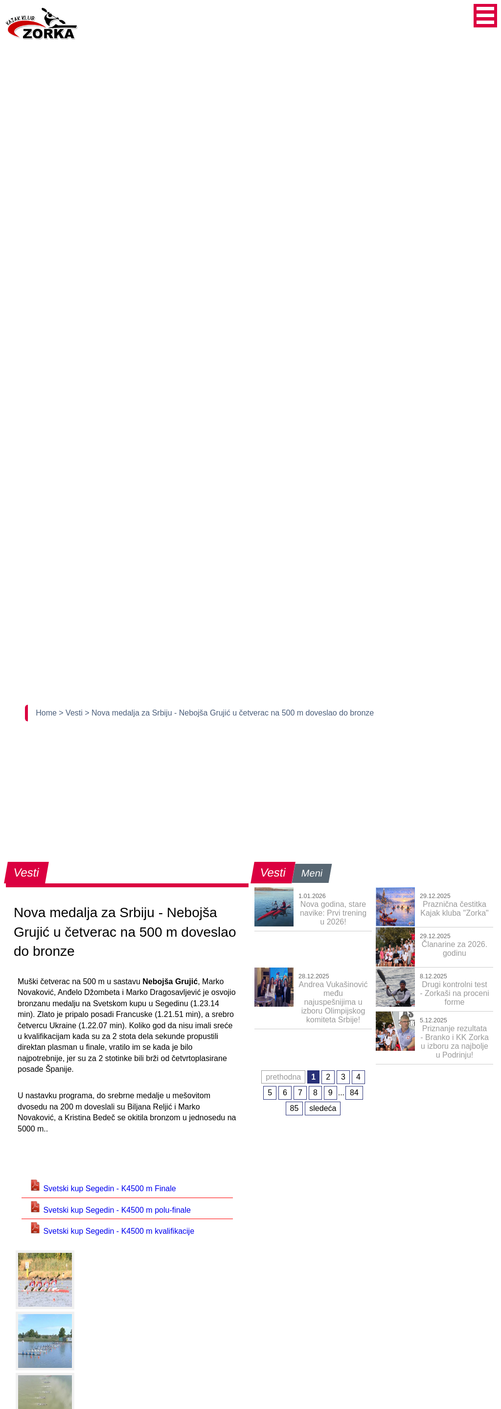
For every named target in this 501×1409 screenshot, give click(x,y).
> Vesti (72, 713)
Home (47, 713)
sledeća (322, 1108)
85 (294, 1108)
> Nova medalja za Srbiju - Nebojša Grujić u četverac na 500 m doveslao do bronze (229, 713)
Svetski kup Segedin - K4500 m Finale (102, 1188)
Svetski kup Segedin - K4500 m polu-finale (110, 1210)
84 (354, 1092)
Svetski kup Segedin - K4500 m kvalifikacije (111, 1231)
